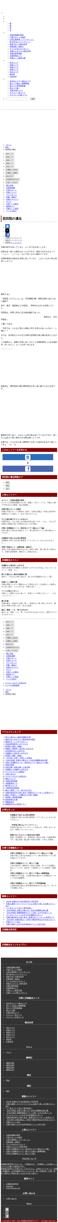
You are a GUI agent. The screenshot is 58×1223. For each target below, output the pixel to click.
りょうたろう (16, 243)
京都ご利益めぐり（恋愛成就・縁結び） (17, 547)
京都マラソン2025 (13, 922)
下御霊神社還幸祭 (12, 788)
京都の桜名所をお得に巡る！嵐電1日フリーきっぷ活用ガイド (29, 793)
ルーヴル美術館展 (12, 685)
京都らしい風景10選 (17, 58)
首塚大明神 (9, 765)
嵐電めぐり (10, 206)
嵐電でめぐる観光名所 (18, 44)
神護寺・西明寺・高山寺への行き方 (19, 749)
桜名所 (12, 74)
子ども (8, 202)
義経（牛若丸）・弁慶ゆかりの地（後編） (22, 795)
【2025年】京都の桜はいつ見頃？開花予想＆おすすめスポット (30, 920)
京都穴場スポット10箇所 (11, 509)
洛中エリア (14, 63)
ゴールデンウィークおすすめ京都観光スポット (24, 915)
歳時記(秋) (10, 1067)
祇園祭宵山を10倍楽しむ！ (15, 804)
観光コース (9, 79)
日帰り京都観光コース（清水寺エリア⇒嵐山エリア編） (23, 528)
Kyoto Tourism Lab (13, 1188)
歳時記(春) (10, 1063)
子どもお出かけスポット (19, 49)
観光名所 (8, 60)
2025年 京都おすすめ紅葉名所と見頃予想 (22, 901)
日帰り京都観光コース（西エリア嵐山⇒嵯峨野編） (30, 873)
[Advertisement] (29, 126)
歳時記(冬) (10, 1070)
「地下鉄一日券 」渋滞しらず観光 (18, 758)
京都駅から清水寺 (12, 170)
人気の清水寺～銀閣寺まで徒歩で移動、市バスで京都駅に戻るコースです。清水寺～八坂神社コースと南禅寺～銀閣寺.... (33, 868)
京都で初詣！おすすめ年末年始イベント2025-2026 (25, 924)
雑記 (8, 1091)
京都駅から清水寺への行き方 (12, 565)
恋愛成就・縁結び (17, 46)
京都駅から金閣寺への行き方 (16, 769)
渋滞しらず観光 (12, 204)
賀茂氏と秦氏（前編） (14, 746)
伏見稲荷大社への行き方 (15, 751)
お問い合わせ (10, 774)
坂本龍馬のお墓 (11, 799)
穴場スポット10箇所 (17, 37)
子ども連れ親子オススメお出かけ (14, 519)
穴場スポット (11, 190)
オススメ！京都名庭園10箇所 (12, 500)
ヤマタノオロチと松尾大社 (15, 683)
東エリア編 (14, 88)
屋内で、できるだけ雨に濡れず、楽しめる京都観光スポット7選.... (27, 577)
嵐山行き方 (9, 176)
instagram (9, 1186)
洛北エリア (14, 72)
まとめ (8, 33)
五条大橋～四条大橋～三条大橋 (17, 767)
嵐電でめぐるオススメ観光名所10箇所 (20, 739)
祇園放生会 (9, 802)
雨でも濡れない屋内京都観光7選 (14, 574)
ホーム (8, 145)
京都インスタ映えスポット (16, 993)
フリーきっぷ (11, 195)
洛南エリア (14, 70)
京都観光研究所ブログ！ (14, 12)
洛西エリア (14, 67)
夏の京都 (9, 185)
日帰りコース (11, 192)
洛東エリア (14, 65)
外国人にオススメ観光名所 (20, 51)
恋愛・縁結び (11, 197)
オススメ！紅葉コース (18, 95)
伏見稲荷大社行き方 (12, 179)
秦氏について (10, 779)
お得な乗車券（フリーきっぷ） (22, 40)
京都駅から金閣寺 (12, 173)
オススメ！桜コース (17, 93)
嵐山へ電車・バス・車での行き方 (14, 610)
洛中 (7, 489)
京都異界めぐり (16, 56)
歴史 (7, 19)
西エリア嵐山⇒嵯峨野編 (19, 83)
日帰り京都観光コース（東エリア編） (25, 863)
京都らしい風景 (12, 209)
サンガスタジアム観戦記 (15, 772)
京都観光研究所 (12, 1184)
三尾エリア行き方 (12, 182)
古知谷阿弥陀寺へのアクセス (16, 744)
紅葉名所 (13, 76)
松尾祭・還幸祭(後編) (13, 797)
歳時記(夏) (10, 1065)
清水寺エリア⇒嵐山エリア (20, 81)
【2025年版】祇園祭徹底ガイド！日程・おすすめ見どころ (29, 913)
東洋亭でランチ (11, 786)
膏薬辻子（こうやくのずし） (16, 742)
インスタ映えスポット (10, 591)
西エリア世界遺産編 (17, 86)
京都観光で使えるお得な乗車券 (13, 538)
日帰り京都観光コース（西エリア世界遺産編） (28, 883)
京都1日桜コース (16, 90)
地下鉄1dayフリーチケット (20, 42)
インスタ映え (11, 211)
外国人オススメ (12, 199)
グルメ (8, 16)
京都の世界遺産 (16, 53)
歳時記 (8, 21)
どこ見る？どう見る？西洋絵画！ (19, 908)
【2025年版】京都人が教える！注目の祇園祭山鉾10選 (26, 760)
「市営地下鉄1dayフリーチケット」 (24, 825)
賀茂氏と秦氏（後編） (14, 756)
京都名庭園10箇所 (17, 35)
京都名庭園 (10, 188)
